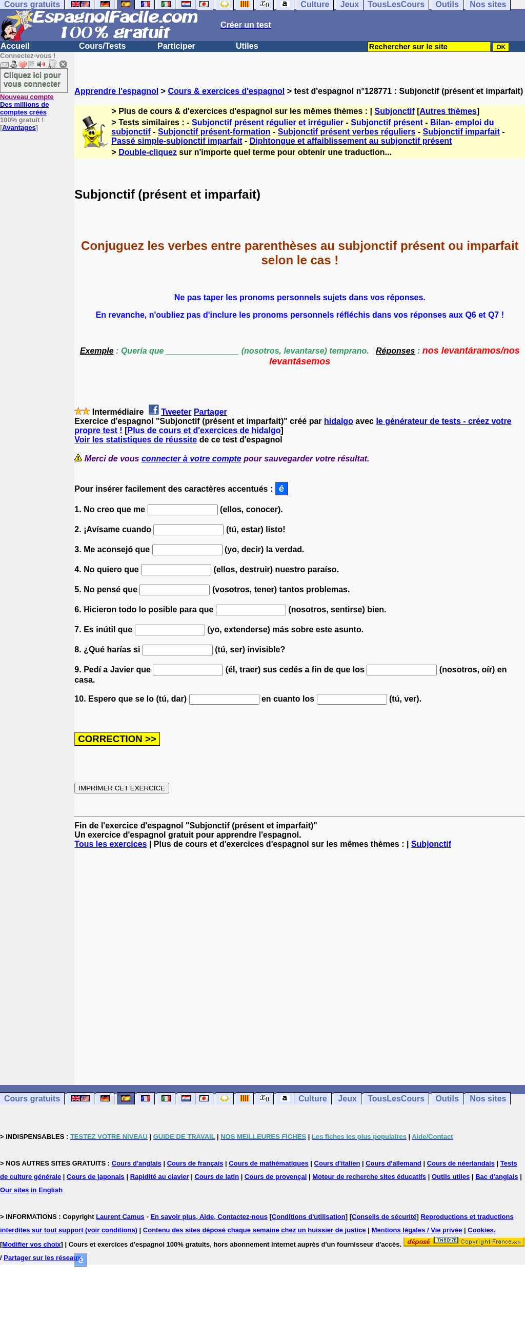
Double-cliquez (147, 152)
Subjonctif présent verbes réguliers (347, 131)
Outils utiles (451, 1176)
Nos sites (488, 1098)
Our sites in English (31, 1190)
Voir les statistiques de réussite (135, 439)
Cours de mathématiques (268, 1163)
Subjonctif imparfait (461, 131)
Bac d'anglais (496, 1176)
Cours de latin (216, 1176)
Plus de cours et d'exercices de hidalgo (203, 430)
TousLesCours (396, 1098)
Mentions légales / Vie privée (417, 1230)
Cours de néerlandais (461, 1163)
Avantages (18, 127)
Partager (210, 412)
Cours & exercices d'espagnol (226, 91)
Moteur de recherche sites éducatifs (369, 1176)
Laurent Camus (120, 1216)
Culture (312, 1098)
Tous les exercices (110, 844)
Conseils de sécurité (384, 1216)
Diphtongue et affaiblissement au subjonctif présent (351, 141)
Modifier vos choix (31, 1244)
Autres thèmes (448, 111)
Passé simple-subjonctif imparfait (176, 141)
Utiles (247, 46)
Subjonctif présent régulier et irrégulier (268, 122)
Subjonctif (395, 111)
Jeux (347, 1098)
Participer (176, 46)
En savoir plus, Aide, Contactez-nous (209, 1216)
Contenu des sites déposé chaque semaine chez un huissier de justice (254, 1230)
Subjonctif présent (386, 122)
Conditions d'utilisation (309, 1216)
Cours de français (195, 1163)
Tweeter (176, 412)
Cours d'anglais (136, 1163)
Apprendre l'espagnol (116, 91)
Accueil (15, 46)
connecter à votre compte (191, 458)
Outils (447, 1098)
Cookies (481, 1230)
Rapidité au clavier (159, 1176)
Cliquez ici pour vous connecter (32, 79)
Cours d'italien (337, 1163)
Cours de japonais (96, 1176)
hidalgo (338, 421)
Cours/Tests (102, 46)
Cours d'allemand (393, 1163)
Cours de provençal (276, 1176)
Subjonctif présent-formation (214, 131)
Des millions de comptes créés (27, 104)
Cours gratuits (32, 1098)
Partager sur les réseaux (42, 1258)
